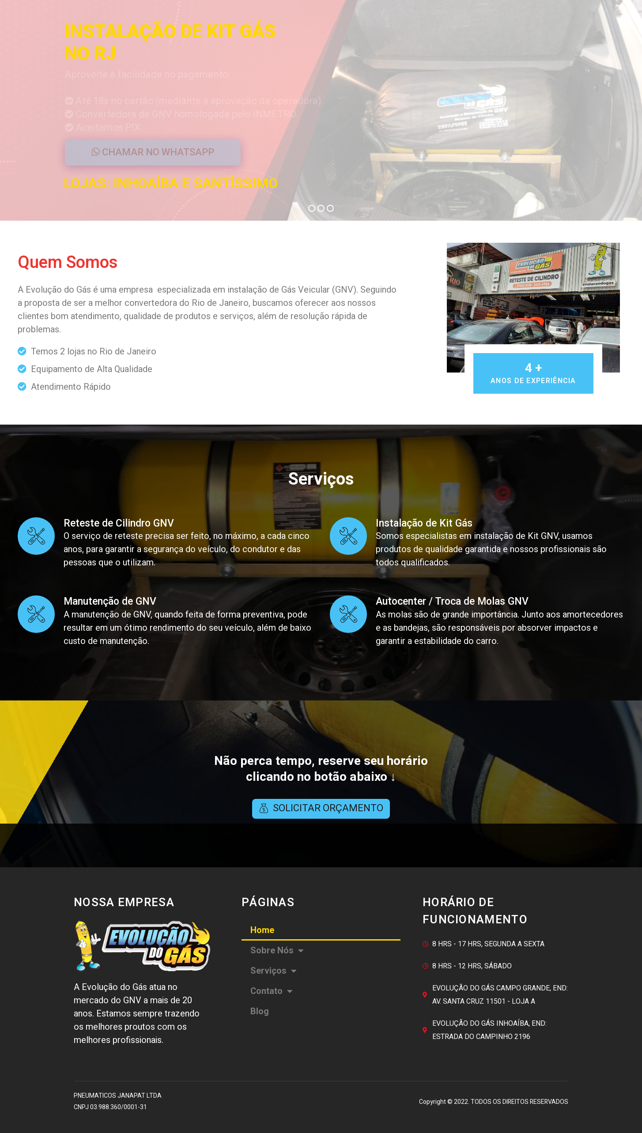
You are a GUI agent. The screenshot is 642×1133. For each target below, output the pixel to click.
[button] (321, 809)
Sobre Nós (277, 951)
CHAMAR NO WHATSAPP (152, 152)
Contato (271, 991)
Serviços (273, 971)
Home (262, 930)
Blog (259, 1011)
